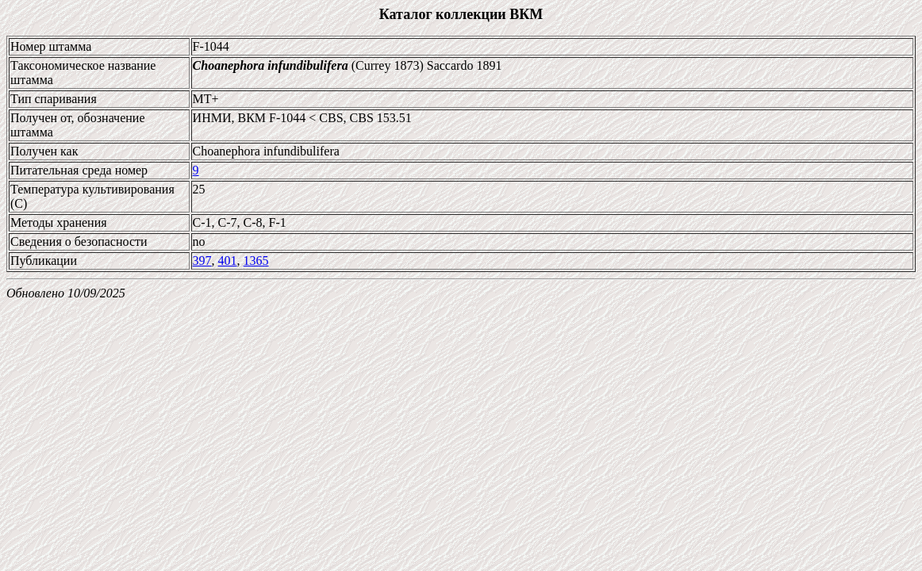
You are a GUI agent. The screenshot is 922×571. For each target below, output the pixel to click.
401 (227, 260)
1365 (256, 260)
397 (202, 260)
